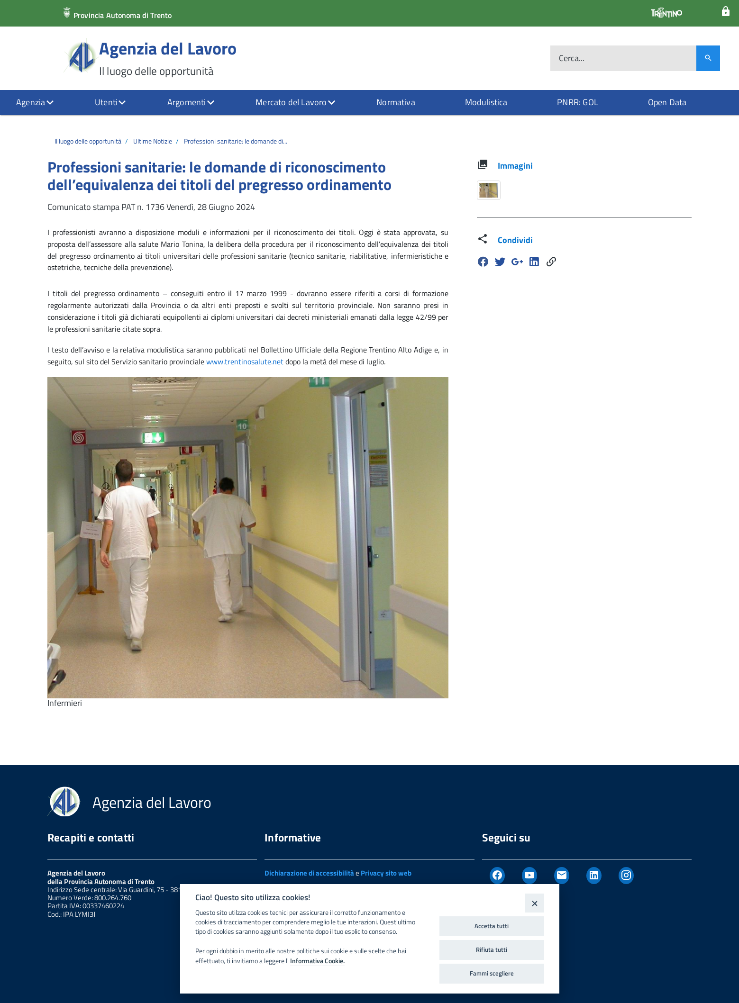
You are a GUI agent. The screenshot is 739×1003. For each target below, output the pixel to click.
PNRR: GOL (577, 102)
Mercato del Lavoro (291, 102)
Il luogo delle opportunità (88, 141)
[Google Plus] (517, 262)
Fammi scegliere (492, 973)
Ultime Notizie (152, 141)
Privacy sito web (386, 872)
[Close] (534, 903)
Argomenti (186, 102)
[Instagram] (626, 875)
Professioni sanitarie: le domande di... (235, 141)
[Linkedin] (534, 262)
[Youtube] (529, 875)
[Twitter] (500, 262)
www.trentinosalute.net (244, 361)
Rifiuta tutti (491, 949)
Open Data (667, 102)
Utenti (106, 102)
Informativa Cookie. (317, 961)
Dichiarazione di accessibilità (309, 872)
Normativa (395, 102)
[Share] (551, 262)
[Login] (725, 11)
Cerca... (571, 58)
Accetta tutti (491, 926)
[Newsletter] (561, 875)
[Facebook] (483, 262)
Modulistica (486, 102)
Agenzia (30, 102)
